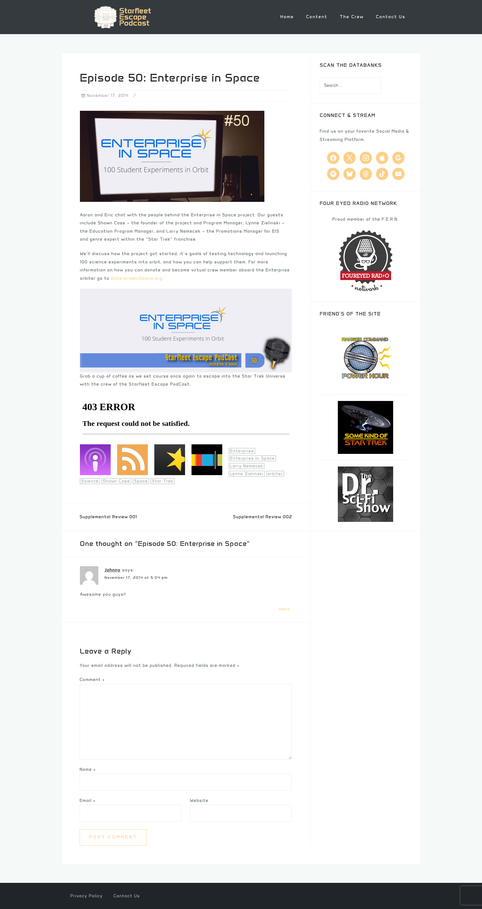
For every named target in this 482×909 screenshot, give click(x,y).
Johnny (112, 569)
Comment (92, 679)
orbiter (275, 473)
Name (88, 768)
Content (316, 16)
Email (88, 800)
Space (141, 481)
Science (90, 481)
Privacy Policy (86, 895)
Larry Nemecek (246, 465)
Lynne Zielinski (246, 473)
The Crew (352, 16)
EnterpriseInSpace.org (136, 277)
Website (199, 800)
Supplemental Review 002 (262, 516)
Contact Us (390, 16)
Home (287, 16)
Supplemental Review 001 (108, 516)
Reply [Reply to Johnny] (284, 608)
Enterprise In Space (252, 458)
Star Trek (162, 481)
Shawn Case (116, 481)
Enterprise (242, 450)
